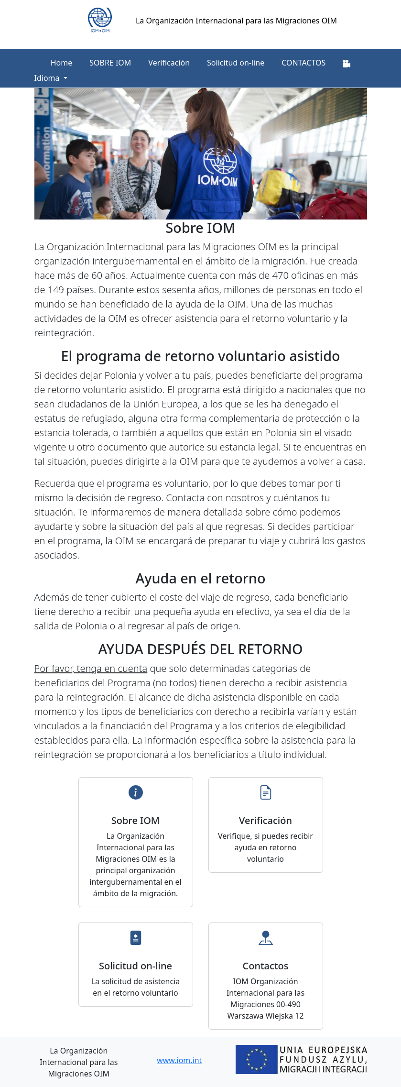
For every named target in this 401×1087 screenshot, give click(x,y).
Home (62, 62)
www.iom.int (179, 1060)
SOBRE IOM (110, 62)
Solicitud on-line (235, 62)
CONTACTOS (303, 62)
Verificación (169, 62)
